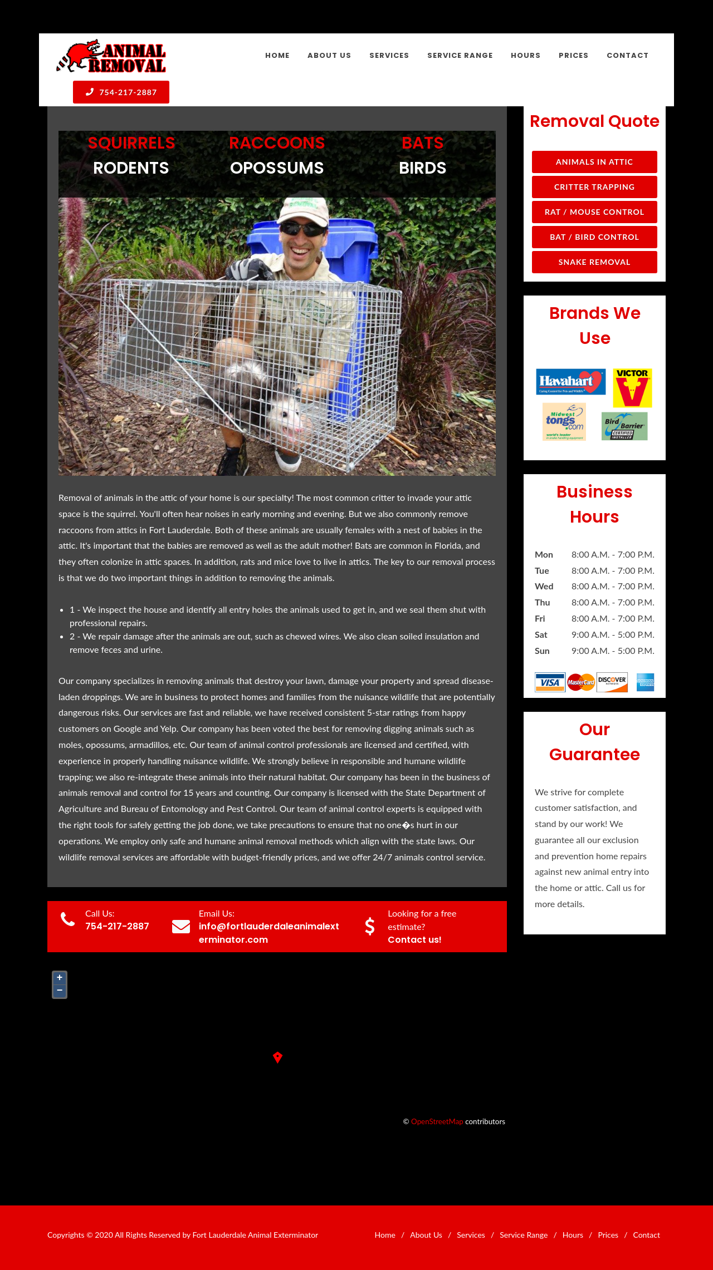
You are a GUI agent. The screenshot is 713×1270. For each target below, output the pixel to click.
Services (471, 1234)
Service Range (524, 1234)
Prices (608, 1234)
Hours (573, 1234)
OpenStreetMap (437, 1121)
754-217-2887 (121, 92)
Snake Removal (595, 262)
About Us (426, 1234)
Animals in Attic (594, 161)
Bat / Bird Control (594, 237)
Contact (646, 1234)
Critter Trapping (594, 186)
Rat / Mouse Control (594, 211)
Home (385, 1234)
